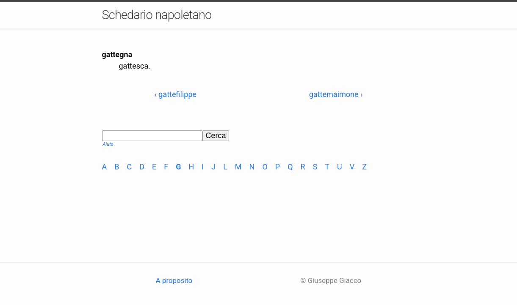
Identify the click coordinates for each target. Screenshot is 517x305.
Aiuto (108, 144)
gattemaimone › (336, 94)
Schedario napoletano (157, 15)
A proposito (174, 280)
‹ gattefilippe (175, 94)
